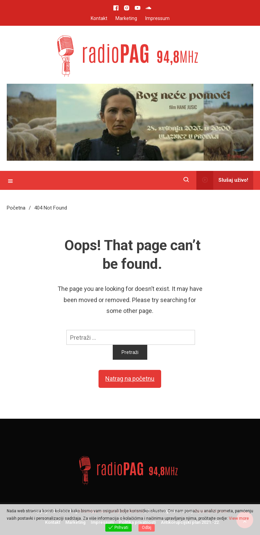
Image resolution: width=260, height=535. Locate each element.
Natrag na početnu (129, 378)
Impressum (157, 18)
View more (239, 518)
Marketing (126, 18)
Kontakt (99, 18)
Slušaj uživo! (222, 180)
